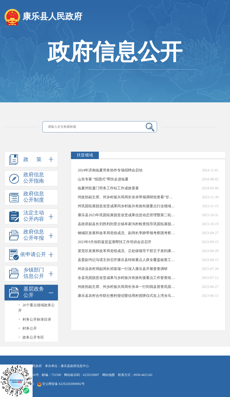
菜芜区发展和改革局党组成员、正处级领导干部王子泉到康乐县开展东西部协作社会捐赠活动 (127, 251)
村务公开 (29, 328)
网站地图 (108, 375)
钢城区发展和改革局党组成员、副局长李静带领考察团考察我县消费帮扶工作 (127, 233)
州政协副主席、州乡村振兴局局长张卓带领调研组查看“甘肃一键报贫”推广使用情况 (127, 197)
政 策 (31, 159)
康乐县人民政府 (43, 17)
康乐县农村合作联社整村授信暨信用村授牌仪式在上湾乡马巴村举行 (127, 296)
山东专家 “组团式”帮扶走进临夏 (103, 179)
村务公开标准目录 (36, 319)
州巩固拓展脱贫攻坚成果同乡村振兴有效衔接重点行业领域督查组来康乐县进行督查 (127, 206)
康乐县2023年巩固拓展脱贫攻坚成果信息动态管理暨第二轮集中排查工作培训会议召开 (127, 215)
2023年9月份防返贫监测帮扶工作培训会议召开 (114, 242)
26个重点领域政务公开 (36, 307)
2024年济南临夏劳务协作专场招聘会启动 (110, 170)
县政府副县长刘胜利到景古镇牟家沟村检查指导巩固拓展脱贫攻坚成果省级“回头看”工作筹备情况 (127, 224)
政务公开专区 (33, 337)
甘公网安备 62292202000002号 (61, 384)
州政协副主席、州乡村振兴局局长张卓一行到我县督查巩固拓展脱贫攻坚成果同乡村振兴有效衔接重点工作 (127, 287)
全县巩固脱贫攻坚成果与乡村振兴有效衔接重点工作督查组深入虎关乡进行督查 (127, 278)
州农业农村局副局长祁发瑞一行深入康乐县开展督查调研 (123, 269)
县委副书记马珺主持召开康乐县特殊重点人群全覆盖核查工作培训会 (127, 260)
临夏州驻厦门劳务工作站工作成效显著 (108, 188)
